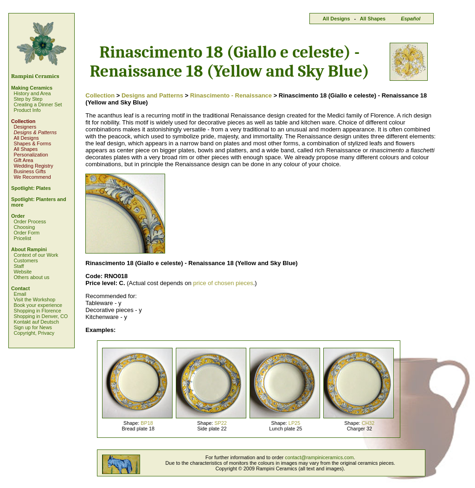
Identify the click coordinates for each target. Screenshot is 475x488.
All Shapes (372, 18)
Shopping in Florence (37, 310)
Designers (24, 127)
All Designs (336, 18)
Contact (20, 288)
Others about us (31, 277)
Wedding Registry (33, 166)
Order (18, 216)
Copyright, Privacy (33, 333)
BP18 (147, 423)
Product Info (26, 110)
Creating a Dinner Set (37, 104)
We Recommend (32, 177)
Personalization (30, 154)
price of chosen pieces (223, 283)
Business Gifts (29, 171)
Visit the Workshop (34, 299)
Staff (18, 266)
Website (22, 271)
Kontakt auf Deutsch (36, 322)
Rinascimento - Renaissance (231, 95)
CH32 (368, 423)
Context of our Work (35, 255)
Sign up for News (32, 327)
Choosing (24, 227)
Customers (25, 260)
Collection (23, 121)
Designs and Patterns (152, 95)
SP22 (220, 423)
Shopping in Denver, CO (40, 316)
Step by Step (27, 99)
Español (410, 18)
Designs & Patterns (35, 132)
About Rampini (29, 249)
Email (19, 294)
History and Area (32, 93)
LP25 (294, 423)
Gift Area (23, 160)
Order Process (29, 221)
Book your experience (37, 305)
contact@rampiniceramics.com (319, 457)
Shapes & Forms (32, 143)
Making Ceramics (31, 88)
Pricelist (22, 238)
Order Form (26, 232)
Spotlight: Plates (31, 188)
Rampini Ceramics (35, 76)
